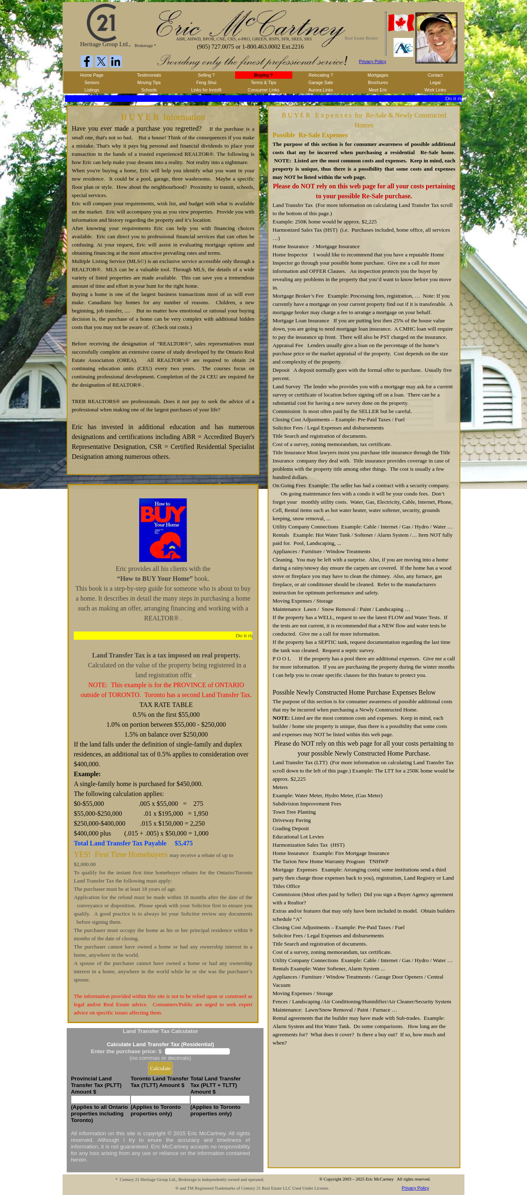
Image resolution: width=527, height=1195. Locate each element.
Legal (435, 82)
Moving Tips (149, 82)
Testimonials (149, 75)
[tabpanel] (163, 290)
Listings (91, 89)
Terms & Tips (263, 82)
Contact (435, 75)
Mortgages (378, 75)
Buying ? (263, 75)
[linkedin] (116, 61)
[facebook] (87, 61)
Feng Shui (206, 82)
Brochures (378, 82)
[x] (101, 61)
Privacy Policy (372, 61)
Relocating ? (320, 75)
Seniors (91, 82)
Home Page (91, 75)
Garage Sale (320, 82)
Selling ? (206, 75)
